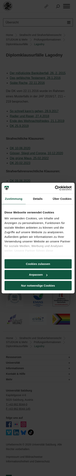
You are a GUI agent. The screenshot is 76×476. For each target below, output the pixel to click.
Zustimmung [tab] (13, 198)
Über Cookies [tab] (62, 198)
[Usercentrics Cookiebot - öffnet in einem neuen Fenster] (55, 188)
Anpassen (38, 274)
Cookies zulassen (38, 263)
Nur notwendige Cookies (38, 285)
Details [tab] (38, 198)
